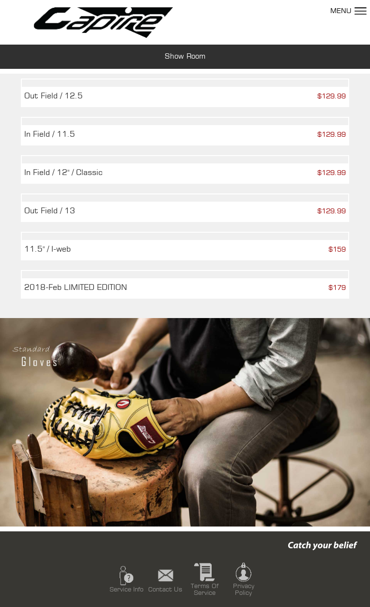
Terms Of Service (204, 578)
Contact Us (165, 578)
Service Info (126, 578)
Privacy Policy (243, 578)
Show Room (185, 56)
